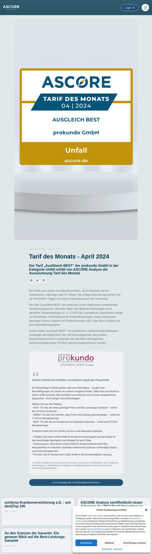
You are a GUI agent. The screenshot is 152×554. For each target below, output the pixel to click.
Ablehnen (109, 543)
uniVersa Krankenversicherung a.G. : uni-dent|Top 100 (37, 504)
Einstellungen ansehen (135, 543)
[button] (146, 509)
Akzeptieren (86, 543)
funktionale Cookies (95, 516)
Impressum (117, 549)
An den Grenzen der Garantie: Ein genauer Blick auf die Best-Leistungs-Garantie (35, 537)
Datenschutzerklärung (95, 529)
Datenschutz (107, 549)
